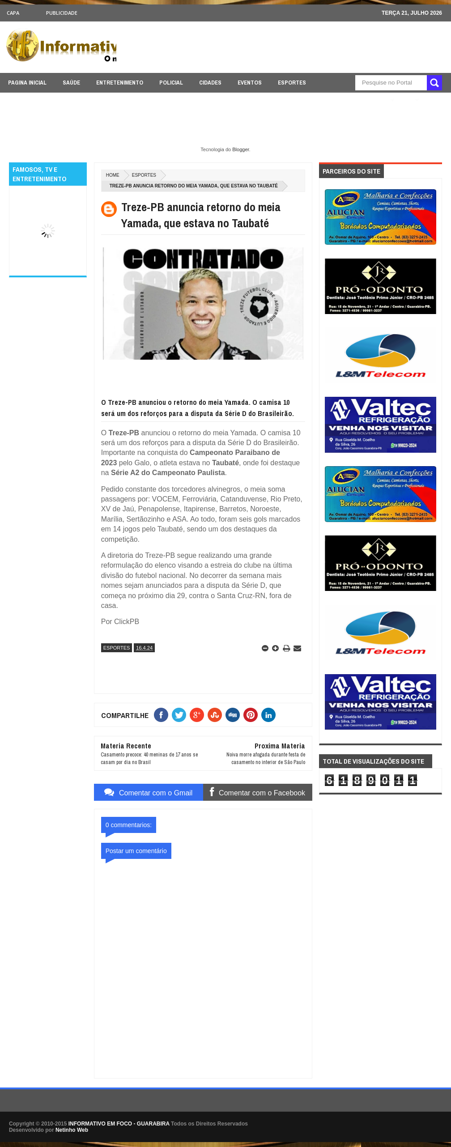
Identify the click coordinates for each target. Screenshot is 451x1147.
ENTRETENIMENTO (119, 82)
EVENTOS (250, 82)
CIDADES (210, 82)
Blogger (240, 149)
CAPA (13, 12)
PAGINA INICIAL (27, 82)
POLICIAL (171, 82)
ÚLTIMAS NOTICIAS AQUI (354, 100)
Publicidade (61, 12)
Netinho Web (71, 1130)
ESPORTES (292, 82)
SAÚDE (71, 82)
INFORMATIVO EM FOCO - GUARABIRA (119, 1124)
